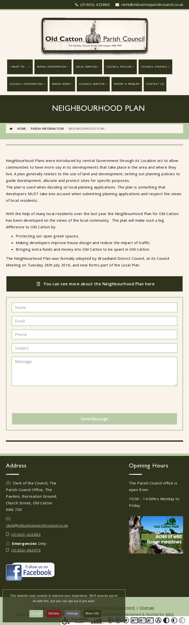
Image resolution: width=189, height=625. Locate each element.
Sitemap (147, 607)
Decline (53, 615)
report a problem (127, 84)
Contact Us (155, 84)
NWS (169, 614)
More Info (92, 615)
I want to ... (19, 67)
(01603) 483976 (26, 550)
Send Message (94, 419)
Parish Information (51, 67)
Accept (36, 615)
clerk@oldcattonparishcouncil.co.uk (152, 4)
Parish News (61, 84)
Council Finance (154, 67)
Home (21, 129)
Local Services (86, 67)
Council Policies (119, 67)
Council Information (26, 84)
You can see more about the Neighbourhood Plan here (96, 284)
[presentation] (49, 399)
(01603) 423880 (95, 4)
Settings (72, 615)
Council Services (92, 84)
